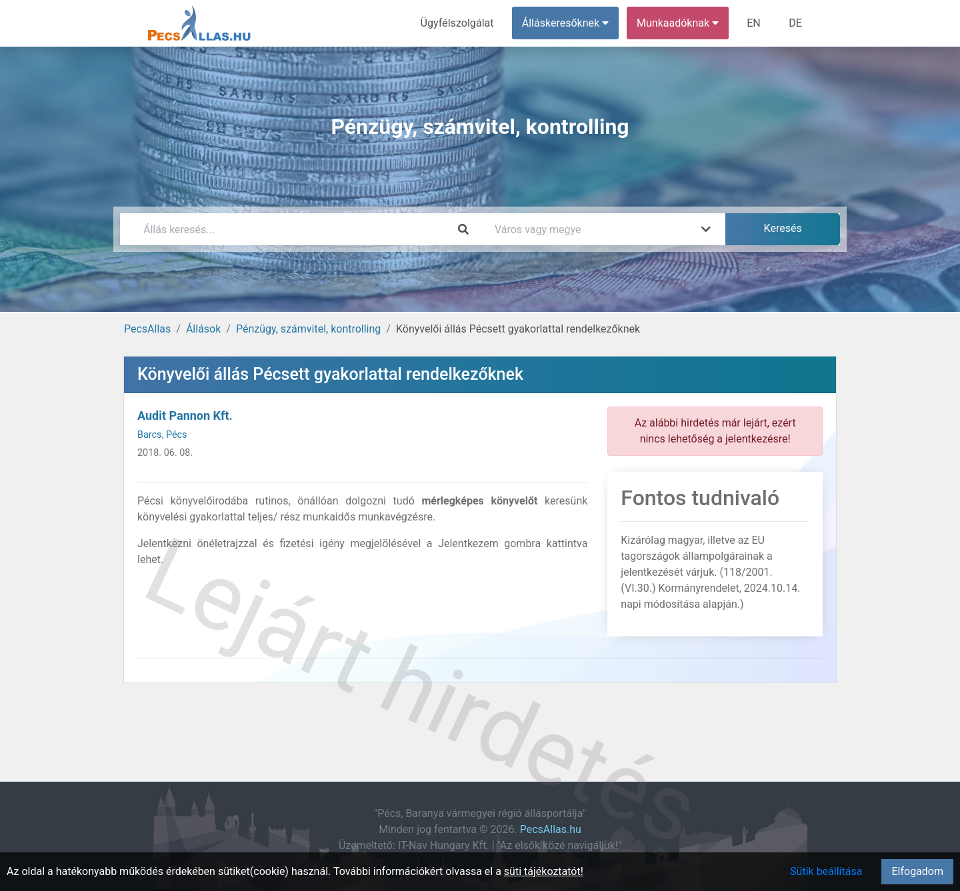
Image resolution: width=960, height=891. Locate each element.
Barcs (149, 435)
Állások (203, 329)
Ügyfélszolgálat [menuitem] (457, 23)
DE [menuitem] (795, 23)
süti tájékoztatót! (543, 871)
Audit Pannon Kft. (185, 416)
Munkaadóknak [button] (678, 23)
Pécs (176, 435)
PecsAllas (147, 329)
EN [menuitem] (754, 23)
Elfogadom (917, 871)
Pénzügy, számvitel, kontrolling (308, 329)
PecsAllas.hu (550, 829)
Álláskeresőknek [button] (566, 23)
